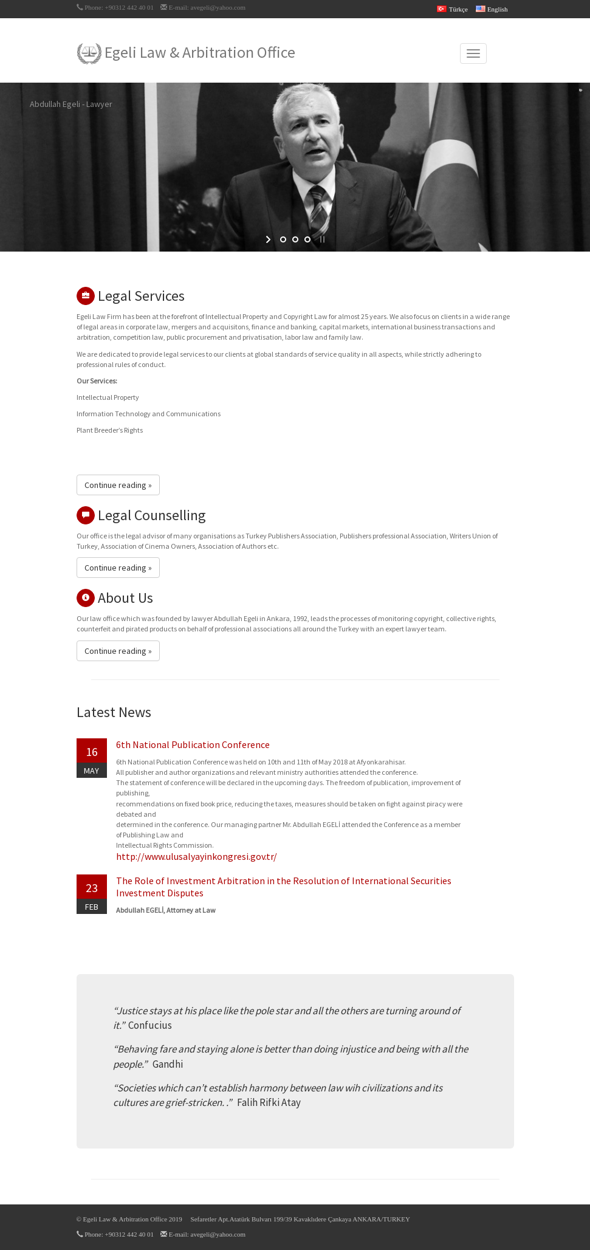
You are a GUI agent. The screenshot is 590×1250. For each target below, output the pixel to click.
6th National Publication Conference (193, 744)
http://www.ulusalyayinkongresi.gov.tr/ (196, 856)
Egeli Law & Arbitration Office (186, 53)
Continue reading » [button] (118, 484)
